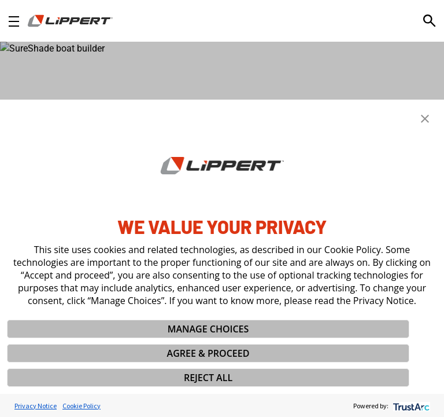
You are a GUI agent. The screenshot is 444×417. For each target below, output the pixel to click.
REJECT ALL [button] (208, 377)
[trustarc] (410, 405)
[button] (424, 118)
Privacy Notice (35, 405)
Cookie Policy (81, 405)
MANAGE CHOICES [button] (208, 329)
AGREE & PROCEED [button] (208, 353)
